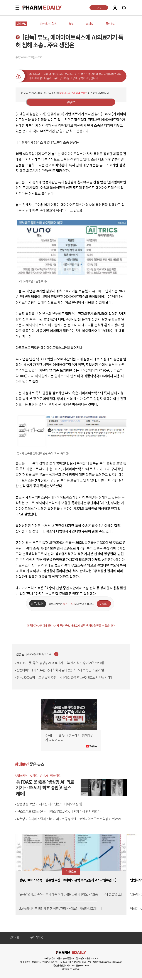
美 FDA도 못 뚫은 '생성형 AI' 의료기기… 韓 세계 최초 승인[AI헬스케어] (60, 662)
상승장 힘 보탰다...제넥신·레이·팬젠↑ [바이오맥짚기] (49, 804)
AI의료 (89, 23)
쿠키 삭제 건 (37, 937)
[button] (123, 850)
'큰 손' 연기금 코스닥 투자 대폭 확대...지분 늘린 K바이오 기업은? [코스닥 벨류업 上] (70, 894)
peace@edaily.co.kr (38, 654)
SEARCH (124, 8)
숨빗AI (44, 775)
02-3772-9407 (66, 962)
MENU (17, 8)
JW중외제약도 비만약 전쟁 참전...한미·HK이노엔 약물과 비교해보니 (60, 908)
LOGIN (115, 7)
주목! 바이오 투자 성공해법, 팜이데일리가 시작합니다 (71, 737)
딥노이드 (55, 775)
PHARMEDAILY (37, 7)
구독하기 (71, 102)
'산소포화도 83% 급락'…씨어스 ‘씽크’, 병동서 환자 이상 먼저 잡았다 (58, 811)
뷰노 (71, 23)
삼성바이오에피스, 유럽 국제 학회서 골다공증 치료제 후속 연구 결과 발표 (62, 670)
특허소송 (110, 23)
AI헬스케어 (21, 775)
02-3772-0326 (42, 962)
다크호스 (71, 871)
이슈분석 (21, 24)
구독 (99, 7)
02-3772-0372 (80, 962)
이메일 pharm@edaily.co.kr (109, 962)
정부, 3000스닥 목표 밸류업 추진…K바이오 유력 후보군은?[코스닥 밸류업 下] (64, 677)
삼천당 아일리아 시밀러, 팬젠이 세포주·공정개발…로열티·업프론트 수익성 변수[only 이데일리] (72, 821)
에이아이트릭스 (48, 23)
